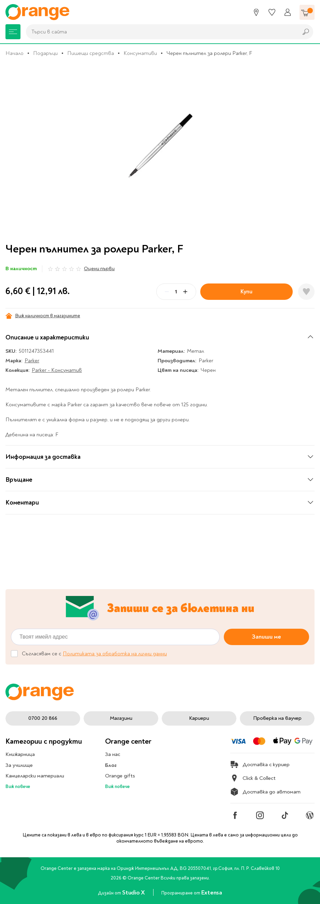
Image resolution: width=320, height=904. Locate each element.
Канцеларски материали (34, 775)
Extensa (211, 892)
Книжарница (20, 754)
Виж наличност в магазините (42, 315)
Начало (14, 53)
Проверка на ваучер (277, 718)
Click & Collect (253, 778)
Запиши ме (266, 637)
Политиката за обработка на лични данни (115, 653)
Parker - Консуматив (57, 370)
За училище (19, 765)
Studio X (134, 892)
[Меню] (12, 31)
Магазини (121, 718)
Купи (246, 291)
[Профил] (287, 12)
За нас (112, 754)
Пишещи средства (90, 53)
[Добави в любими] (306, 291)
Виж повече (17, 786)
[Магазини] (256, 12)
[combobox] (160, 31)
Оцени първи (99, 268)
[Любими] (272, 12)
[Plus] (185, 292)
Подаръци (45, 53)
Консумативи (140, 53)
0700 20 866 (42, 718)
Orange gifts (120, 775)
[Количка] (307, 12)
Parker (32, 360)
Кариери (199, 718)
